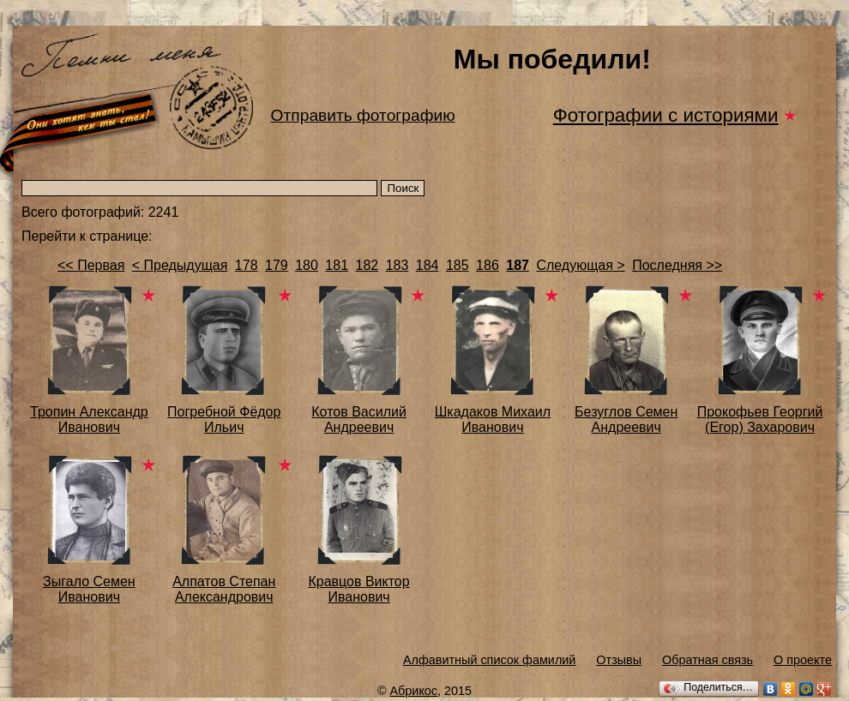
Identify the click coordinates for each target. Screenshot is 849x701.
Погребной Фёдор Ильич (223, 419)
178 (246, 265)
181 (336, 265)
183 (397, 265)
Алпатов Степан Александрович (223, 589)
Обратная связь (707, 660)
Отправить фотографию (363, 115)
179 (276, 265)
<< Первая (90, 265)
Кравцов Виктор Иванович (358, 589)
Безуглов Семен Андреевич (626, 419)
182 (366, 265)
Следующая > (580, 265)
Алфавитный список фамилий (489, 660)
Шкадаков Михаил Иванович (493, 419)
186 (487, 265)
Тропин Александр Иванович (89, 419)
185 (457, 265)
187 (517, 265)
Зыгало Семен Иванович (89, 589)
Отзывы (618, 660)
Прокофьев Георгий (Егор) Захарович (760, 419)
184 (427, 265)
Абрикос (414, 691)
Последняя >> (677, 265)
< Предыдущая (180, 265)
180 (306, 265)
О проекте (803, 660)
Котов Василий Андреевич (358, 419)
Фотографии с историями (666, 115)
